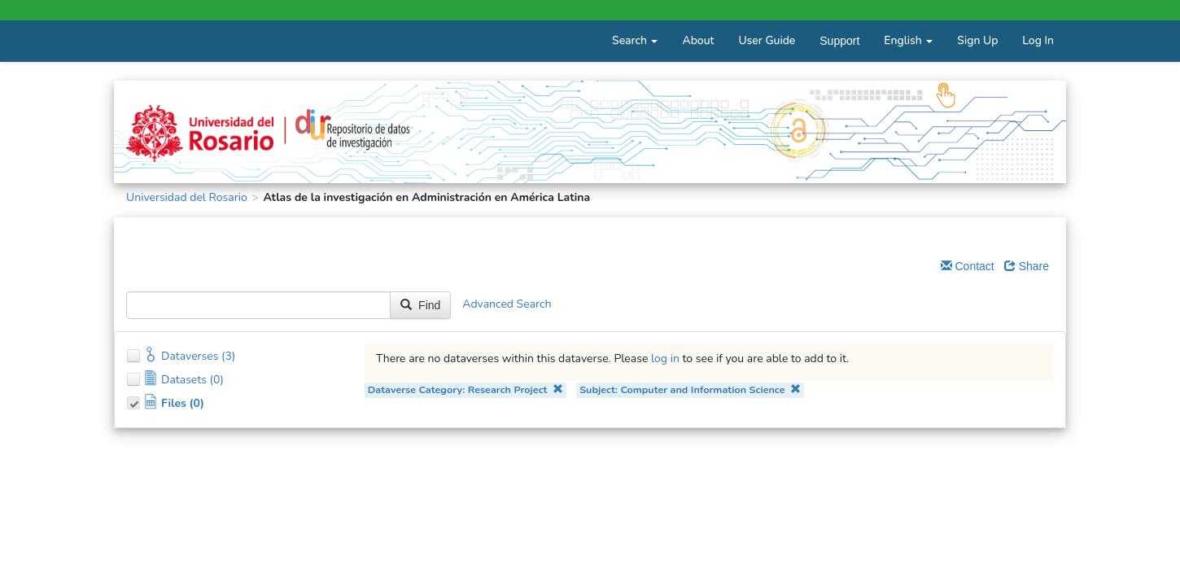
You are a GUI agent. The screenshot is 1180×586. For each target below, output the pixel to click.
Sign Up (977, 40)
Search (635, 40)
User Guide (766, 40)
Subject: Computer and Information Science (690, 389)
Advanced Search (506, 304)
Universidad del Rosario (186, 197)
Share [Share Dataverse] (1026, 266)
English (908, 40)
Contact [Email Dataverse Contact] (967, 266)
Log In (1038, 40)
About (698, 40)
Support (839, 40)
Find (420, 305)
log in (665, 358)
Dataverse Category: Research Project (465, 389)
